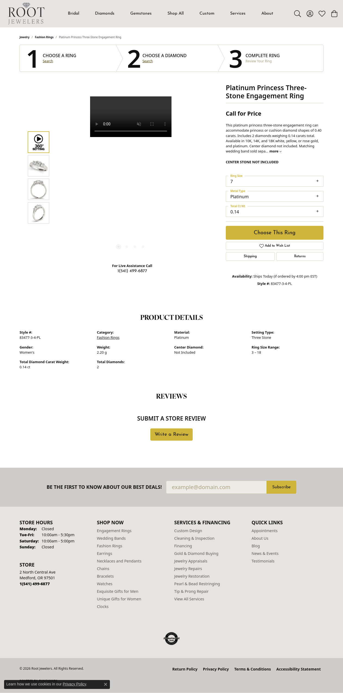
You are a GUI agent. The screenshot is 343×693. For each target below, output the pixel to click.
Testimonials (263, 561)
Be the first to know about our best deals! (104, 487)
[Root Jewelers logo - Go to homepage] (26, 13)
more (275, 151)
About (267, 13)
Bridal (73, 13)
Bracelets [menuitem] (105, 576)
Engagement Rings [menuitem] (114, 530)
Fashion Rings (44, 37)
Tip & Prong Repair (191, 591)
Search (48, 61)
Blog (256, 545)
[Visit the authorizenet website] (171, 638)
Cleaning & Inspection (194, 538)
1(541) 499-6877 (132, 271)
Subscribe (281, 487)
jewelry (25, 37)
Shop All (175, 13)
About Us (260, 538)
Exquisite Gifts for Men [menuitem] (117, 591)
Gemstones (141, 13)
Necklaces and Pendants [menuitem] (119, 561)
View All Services (189, 598)
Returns (300, 256)
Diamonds (105, 13)
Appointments (265, 530)
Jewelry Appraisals (190, 561)
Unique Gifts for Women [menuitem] (119, 598)
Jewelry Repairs (188, 568)
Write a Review (171, 434)
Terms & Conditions (252, 669)
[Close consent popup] (105, 684)
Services (238, 13)
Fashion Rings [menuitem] (109, 545)
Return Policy (185, 669)
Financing (183, 545)
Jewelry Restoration (191, 576)
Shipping (250, 256)
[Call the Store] (35, 583)
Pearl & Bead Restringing (197, 583)
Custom (206, 13)
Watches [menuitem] (104, 583)
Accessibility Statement (298, 669)
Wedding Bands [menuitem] (111, 538)
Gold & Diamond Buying (196, 553)
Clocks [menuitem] (103, 606)
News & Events (265, 553)
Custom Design (188, 530)
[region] (130, 177)
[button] (297, 13)
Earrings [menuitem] (104, 553)
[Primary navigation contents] (170, 13)
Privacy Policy (216, 669)
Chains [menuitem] (103, 568)
